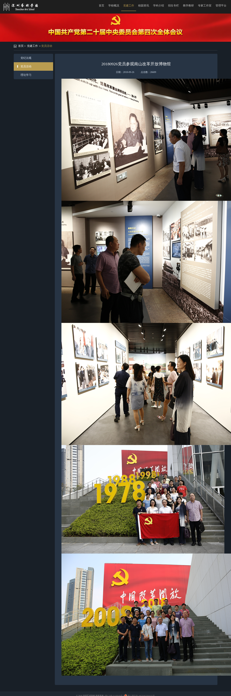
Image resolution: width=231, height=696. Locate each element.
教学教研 (188, 5)
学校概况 (113, 5)
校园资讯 (143, 5)
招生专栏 (173, 5)
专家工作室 (204, 5)
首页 (101, 5)
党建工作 (128, 5)
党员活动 (46, 45)
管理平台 (221, 5)
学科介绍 (158, 5)
